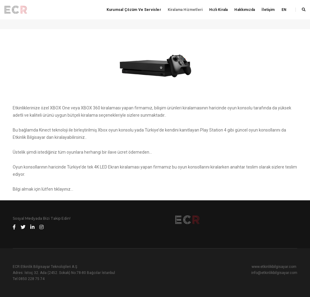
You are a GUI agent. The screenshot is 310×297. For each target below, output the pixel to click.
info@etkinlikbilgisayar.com (274, 273)
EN (284, 10)
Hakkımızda (244, 10)
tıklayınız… (63, 189)
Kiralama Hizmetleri (185, 10)
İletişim (268, 10)
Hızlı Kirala (218, 10)
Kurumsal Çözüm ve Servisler (134, 10)
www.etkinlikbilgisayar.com (274, 267)
